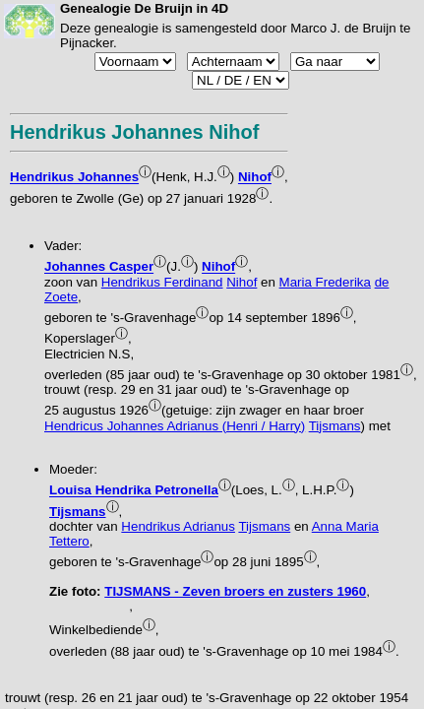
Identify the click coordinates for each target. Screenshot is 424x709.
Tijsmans (335, 426)
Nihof (255, 177)
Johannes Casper (98, 267)
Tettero (69, 541)
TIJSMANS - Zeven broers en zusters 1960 (235, 591)
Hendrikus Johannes (74, 177)
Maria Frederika (325, 282)
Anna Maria (345, 526)
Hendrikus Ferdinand (162, 282)
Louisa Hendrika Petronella (133, 490)
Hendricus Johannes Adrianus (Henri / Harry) (174, 426)
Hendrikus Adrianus (178, 526)
